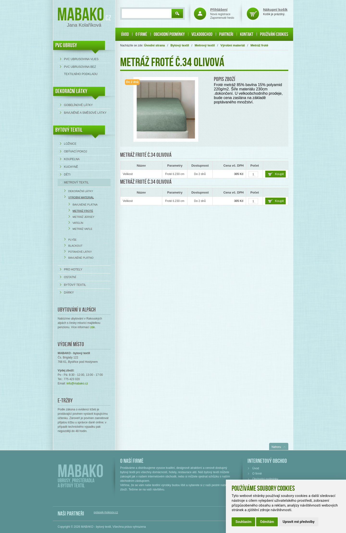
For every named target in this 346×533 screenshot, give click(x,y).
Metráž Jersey (83, 216)
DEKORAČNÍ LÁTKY (71, 91)
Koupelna (72, 159)
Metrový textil (76, 182)
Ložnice (70, 143)
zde (92, 327)
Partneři (226, 34)
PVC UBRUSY (66, 45)
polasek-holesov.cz (106, 512)
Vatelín (78, 222)
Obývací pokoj (75, 151)
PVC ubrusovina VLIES (81, 59)
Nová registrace (220, 14)
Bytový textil (68, 129)
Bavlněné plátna (85, 204)
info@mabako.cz (77, 383)
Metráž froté (83, 210)
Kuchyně (71, 167)
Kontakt (246, 34)
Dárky (69, 292)
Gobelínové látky (78, 105)
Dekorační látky (80, 191)
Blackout (75, 245)
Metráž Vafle (82, 228)
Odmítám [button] (267, 522)
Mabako (80, 15)
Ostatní (70, 277)
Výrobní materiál (81, 197)
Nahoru (276, 447)
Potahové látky (80, 251)
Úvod (125, 34)
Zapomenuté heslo (222, 17)
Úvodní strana (154, 45)
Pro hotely (73, 269)
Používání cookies (274, 34)
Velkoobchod (202, 34)
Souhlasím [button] (243, 522)
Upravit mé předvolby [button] (299, 522)
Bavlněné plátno (80, 257)
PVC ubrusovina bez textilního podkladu (81, 70)
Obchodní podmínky (169, 34)
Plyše (72, 239)
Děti (67, 174)
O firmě (141, 34)
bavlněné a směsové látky (85, 112)
